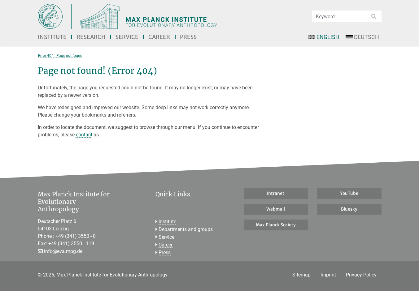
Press (188, 37)
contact (84, 135)
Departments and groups (186, 229)
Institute (52, 37)
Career (159, 37)
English (323, 37)
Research (91, 37)
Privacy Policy (361, 275)
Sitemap (301, 275)
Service (127, 37)
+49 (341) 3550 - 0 (75, 236)
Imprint (328, 275)
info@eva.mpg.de (63, 251)
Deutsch (362, 37)
